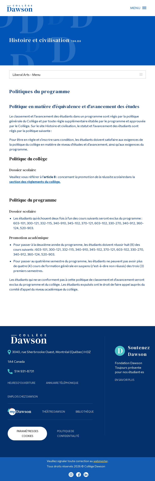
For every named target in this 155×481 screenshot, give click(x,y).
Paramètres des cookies (27, 434)
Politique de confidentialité (68, 434)
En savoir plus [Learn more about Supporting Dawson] (124, 379)
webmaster (100, 461)
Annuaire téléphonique (62, 382)
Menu (144, 8)
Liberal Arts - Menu (26, 74)
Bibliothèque (85, 411)
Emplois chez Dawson (23, 396)
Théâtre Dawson (53, 411)
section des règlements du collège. (35, 181)
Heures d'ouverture (21, 382)
